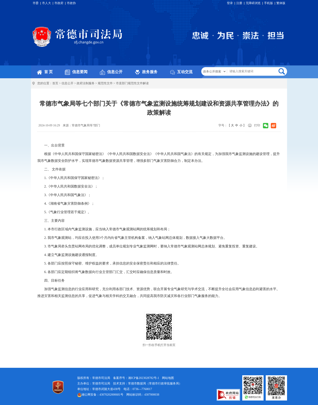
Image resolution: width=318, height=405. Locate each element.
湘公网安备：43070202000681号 (100, 395)
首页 (55, 83)
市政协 (71, 3)
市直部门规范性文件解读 (132, 83)
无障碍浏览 (253, 3)
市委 (36, 3)
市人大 (46, 3)
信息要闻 (76, 72)
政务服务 (146, 72)
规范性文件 (105, 83)
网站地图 (168, 378)
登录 (230, 3)
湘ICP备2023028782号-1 (143, 378)
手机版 (268, 3)
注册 (239, 3)
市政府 (58, 3)
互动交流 (181, 72)
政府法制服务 (86, 83)
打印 (257, 125)
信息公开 (111, 72)
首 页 (45, 72)
